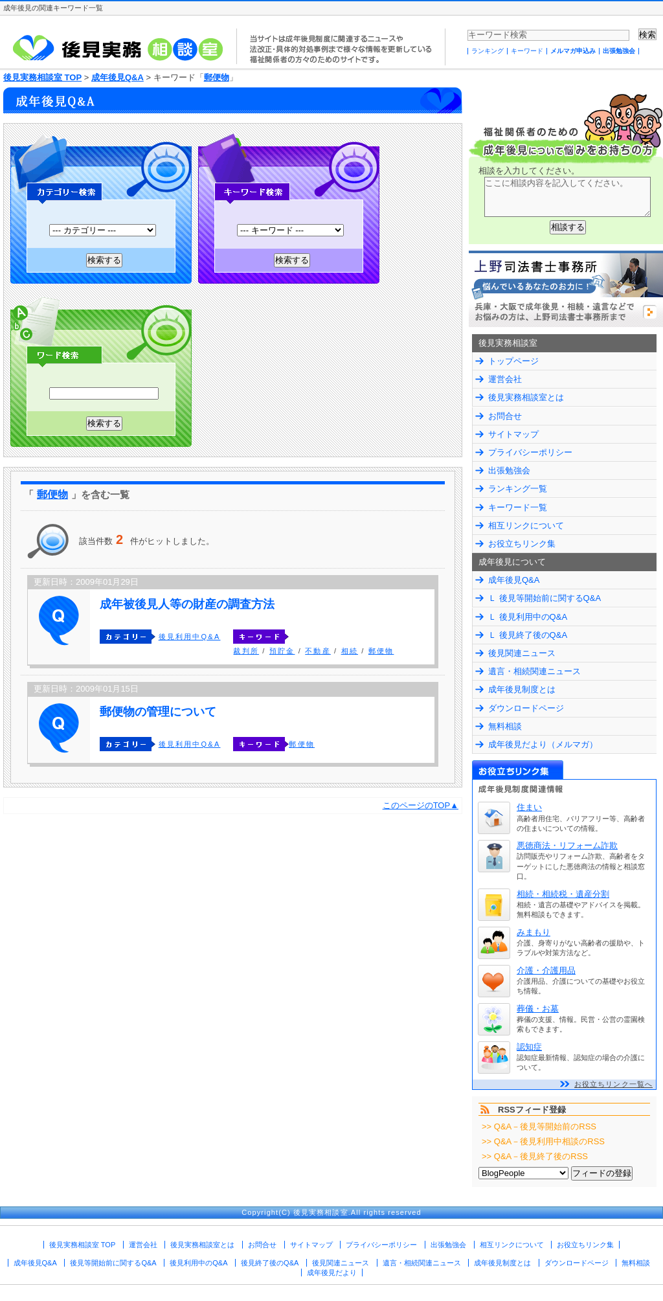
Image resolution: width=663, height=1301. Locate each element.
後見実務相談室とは (526, 397)
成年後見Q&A (117, 77)
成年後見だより (332, 1272)
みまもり (533, 932)
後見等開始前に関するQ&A (113, 1263)
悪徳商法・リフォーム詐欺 (567, 845)
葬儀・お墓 (538, 1008)
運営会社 (505, 379)
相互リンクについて (526, 525)
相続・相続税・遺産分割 (563, 894)
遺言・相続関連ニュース (534, 671)
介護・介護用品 (546, 970)
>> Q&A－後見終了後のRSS (535, 1156)
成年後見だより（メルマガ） (543, 744)
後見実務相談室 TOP (42, 77)
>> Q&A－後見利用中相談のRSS (543, 1141)
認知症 (529, 1047)
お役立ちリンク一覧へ (613, 1084)
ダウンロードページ (526, 708)
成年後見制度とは (522, 689)
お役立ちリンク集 (522, 544)
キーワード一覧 (517, 507)
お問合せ (505, 416)
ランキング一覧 (517, 488)
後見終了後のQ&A (269, 1263)
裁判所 (246, 651)
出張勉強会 (619, 50)
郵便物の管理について (158, 711)
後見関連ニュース (522, 653)
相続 (349, 651)
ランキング (487, 50)
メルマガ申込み (573, 50)
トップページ (513, 361)
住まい (529, 807)
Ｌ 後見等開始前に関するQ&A (544, 598)
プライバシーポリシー (530, 452)
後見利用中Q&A (190, 636)
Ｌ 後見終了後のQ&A (527, 635)
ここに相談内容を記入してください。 (567, 197)
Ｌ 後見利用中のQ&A (527, 617)
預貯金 (282, 651)
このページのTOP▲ (420, 805)
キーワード (527, 50)
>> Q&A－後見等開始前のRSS (539, 1126)
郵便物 (216, 77)
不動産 (318, 651)
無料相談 (505, 726)
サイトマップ (513, 434)
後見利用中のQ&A (198, 1263)
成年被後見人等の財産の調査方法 (187, 604)
